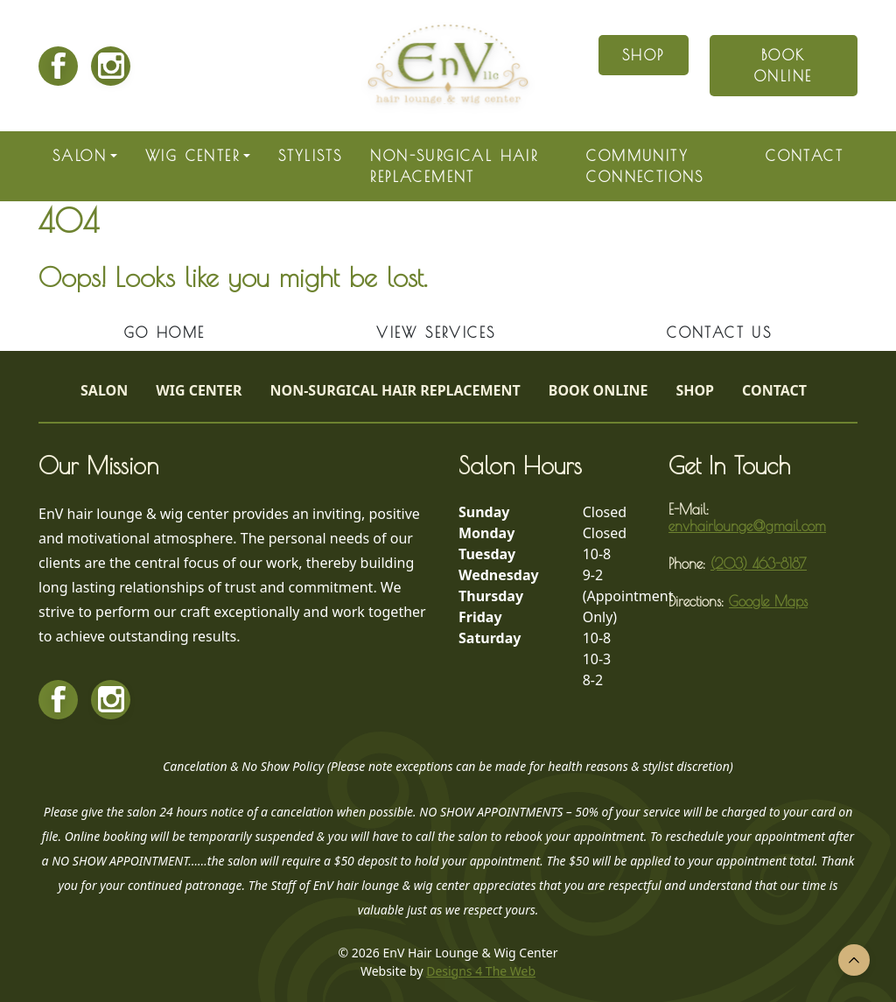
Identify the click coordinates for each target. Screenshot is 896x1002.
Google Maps (768, 601)
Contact (805, 156)
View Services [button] (435, 332)
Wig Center (192, 156)
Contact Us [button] (719, 332)
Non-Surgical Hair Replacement (454, 166)
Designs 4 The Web (481, 971)
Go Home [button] (165, 332)
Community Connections (645, 166)
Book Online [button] (783, 65)
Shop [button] (643, 55)
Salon (79, 156)
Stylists (310, 156)
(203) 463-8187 (758, 563)
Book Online (598, 390)
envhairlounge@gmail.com (747, 526)
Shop (695, 390)
